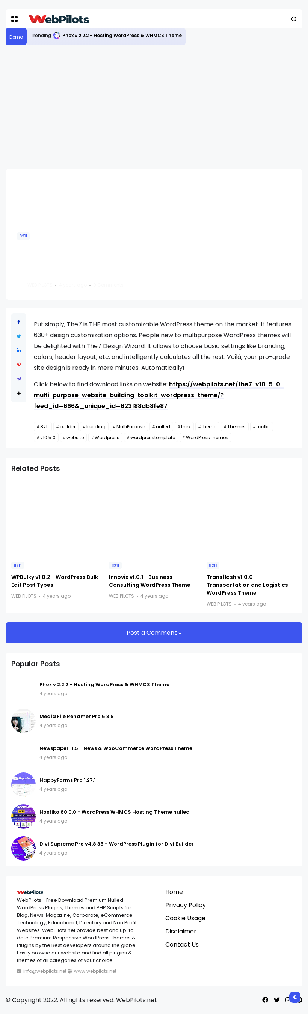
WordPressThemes (207, 437)
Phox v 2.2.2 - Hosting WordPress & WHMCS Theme (122, 35)
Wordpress (107, 437)
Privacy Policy (185, 905)
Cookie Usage (185, 918)
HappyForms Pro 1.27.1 (67, 780)
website (75, 437)
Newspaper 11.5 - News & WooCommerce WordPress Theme (115, 748)
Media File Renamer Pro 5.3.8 (76, 716)
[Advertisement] (154, 106)
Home (174, 892)
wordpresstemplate (152, 437)
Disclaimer (180, 931)
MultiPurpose (130, 426)
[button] (14, 19)
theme (209, 426)
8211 (23, 236)
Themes (236, 426)
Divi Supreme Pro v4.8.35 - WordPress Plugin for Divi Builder (116, 844)
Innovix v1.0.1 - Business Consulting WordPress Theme (149, 581)
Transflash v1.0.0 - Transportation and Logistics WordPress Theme (247, 585)
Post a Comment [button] (152, 632)
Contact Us (182, 944)
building (96, 426)
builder (67, 426)
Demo (16, 37)
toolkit (263, 426)
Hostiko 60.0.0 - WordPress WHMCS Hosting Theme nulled (114, 812)
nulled (163, 426)
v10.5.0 (48, 437)
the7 (186, 426)
